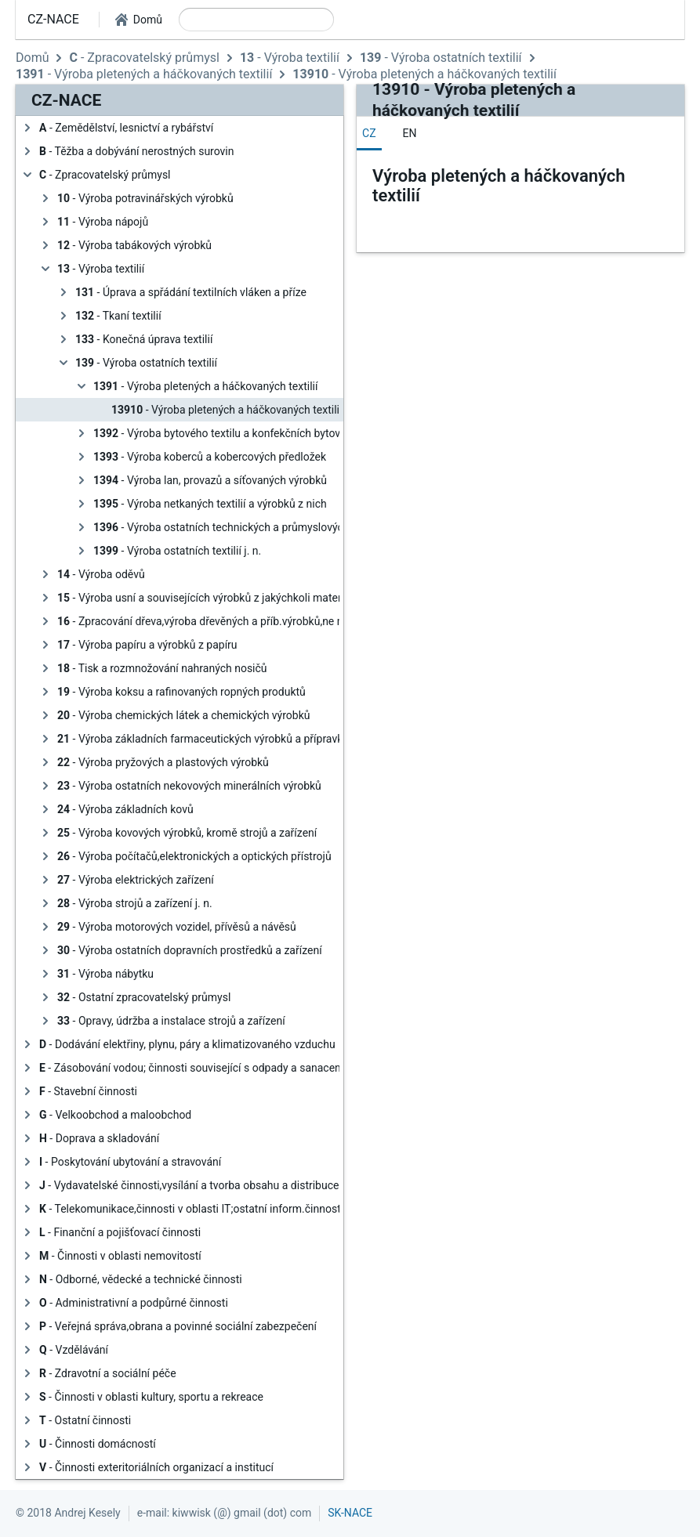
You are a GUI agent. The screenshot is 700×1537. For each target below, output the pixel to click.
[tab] (369, 133)
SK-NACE (350, 1512)
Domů (32, 57)
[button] (138, 19)
